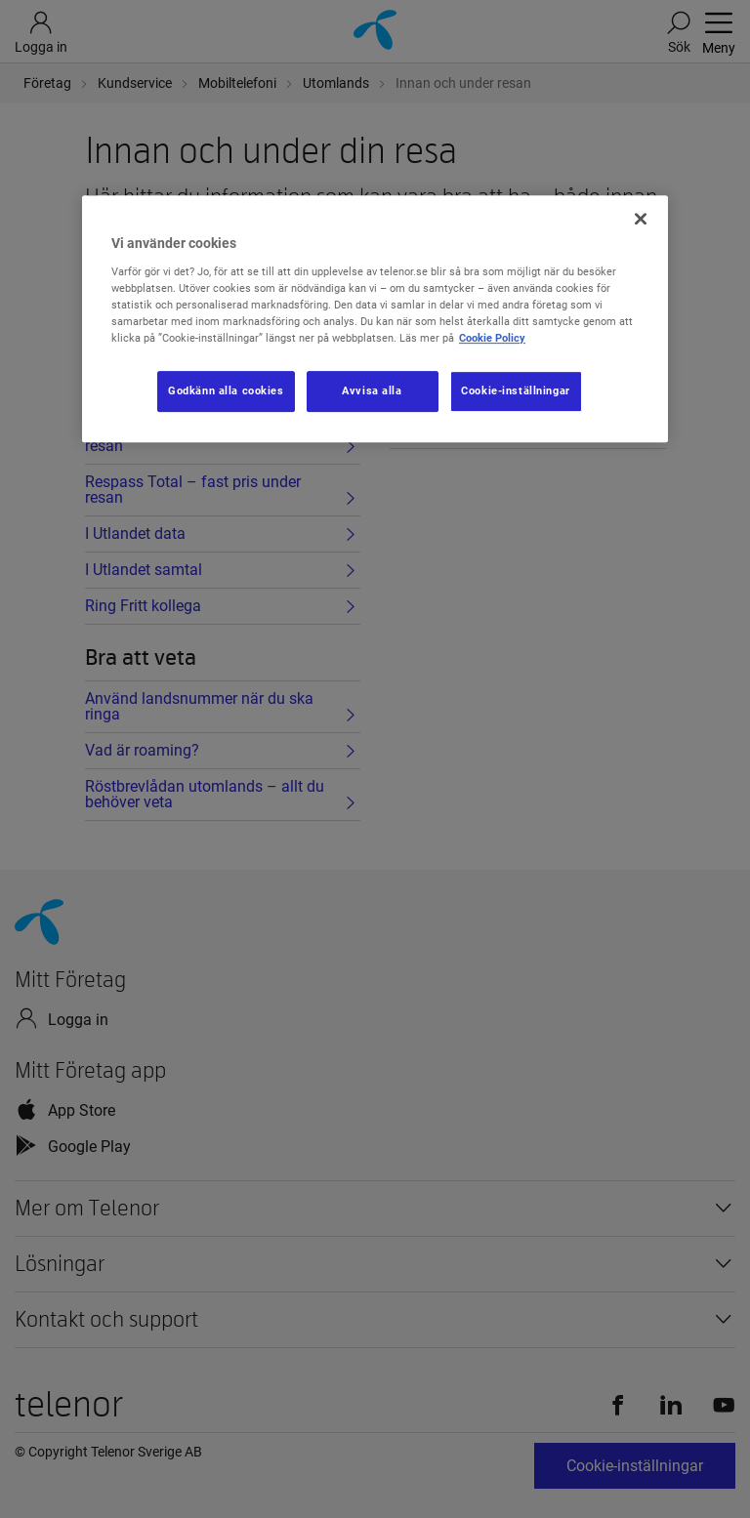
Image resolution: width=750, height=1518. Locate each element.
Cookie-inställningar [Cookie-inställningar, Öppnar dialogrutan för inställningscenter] (515, 390)
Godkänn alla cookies (225, 390)
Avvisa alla (371, 390)
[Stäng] (640, 218)
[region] (375, 318)
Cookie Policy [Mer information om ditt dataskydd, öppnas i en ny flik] (492, 338)
